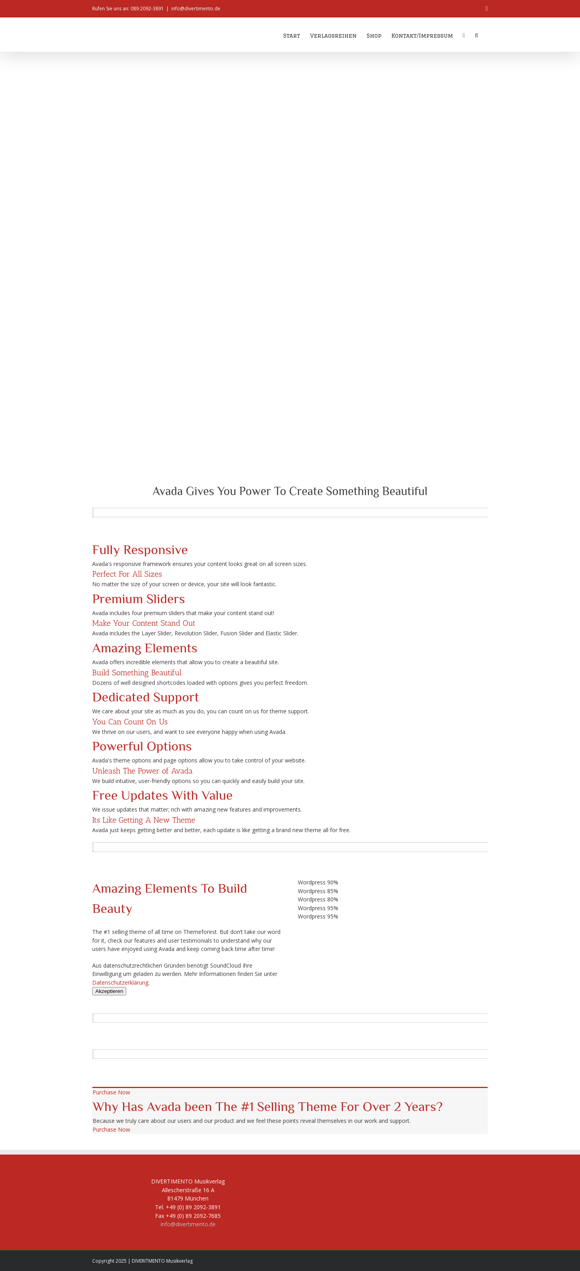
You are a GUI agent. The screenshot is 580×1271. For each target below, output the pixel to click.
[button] (476, 35)
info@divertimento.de (195, 8)
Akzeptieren (109, 991)
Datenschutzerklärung (120, 982)
